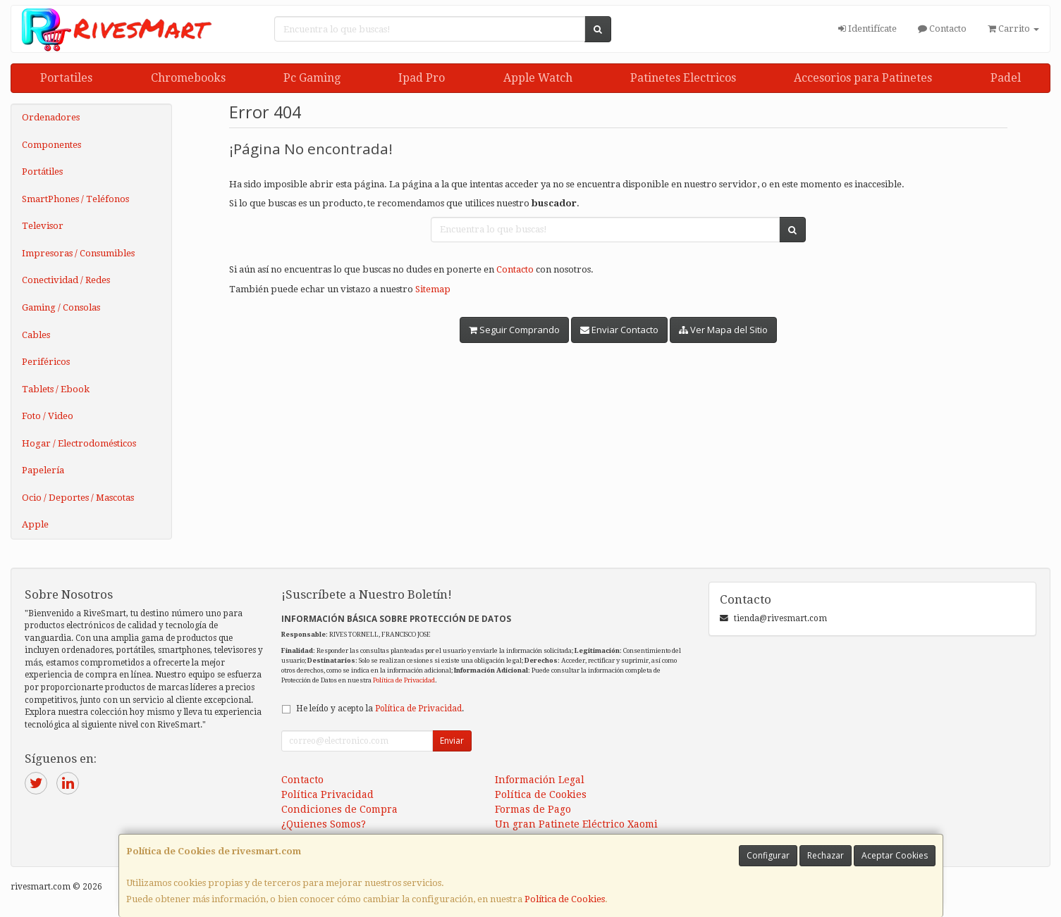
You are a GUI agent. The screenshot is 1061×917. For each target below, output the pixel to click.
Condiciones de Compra (339, 809)
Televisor (42, 225)
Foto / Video (47, 416)
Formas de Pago (533, 809)
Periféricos (46, 361)
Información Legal (539, 779)
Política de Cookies (565, 899)
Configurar (768, 855)
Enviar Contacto (619, 329)
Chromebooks (188, 78)
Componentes (51, 144)
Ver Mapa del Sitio (723, 329)
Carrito (1013, 28)
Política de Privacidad (404, 680)
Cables (36, 335)
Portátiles (42, 171)
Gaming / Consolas (61, 307)
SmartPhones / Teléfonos (75, 199)
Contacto (942, 28)
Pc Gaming (312, 78)
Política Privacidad (327, 794)
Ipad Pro (421, 78)
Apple (35, 524)
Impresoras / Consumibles (78, 253)
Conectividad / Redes (66, 280)
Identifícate (867, 28)
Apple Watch (537, 78)
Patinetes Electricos (683, 78)
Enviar (452, 741)
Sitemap (432, 289)
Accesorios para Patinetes (863, 78)
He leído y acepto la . (380, 708)
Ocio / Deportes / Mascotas (78, 497)
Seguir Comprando (514, 329)
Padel (1006, 78)
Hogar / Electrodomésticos (79, 443)
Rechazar (825, 855)
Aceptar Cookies (894, 855)
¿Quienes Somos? (323, 824)
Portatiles (66, 78)
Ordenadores (51, 117)
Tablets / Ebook (56, 389)
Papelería (43, 470)
